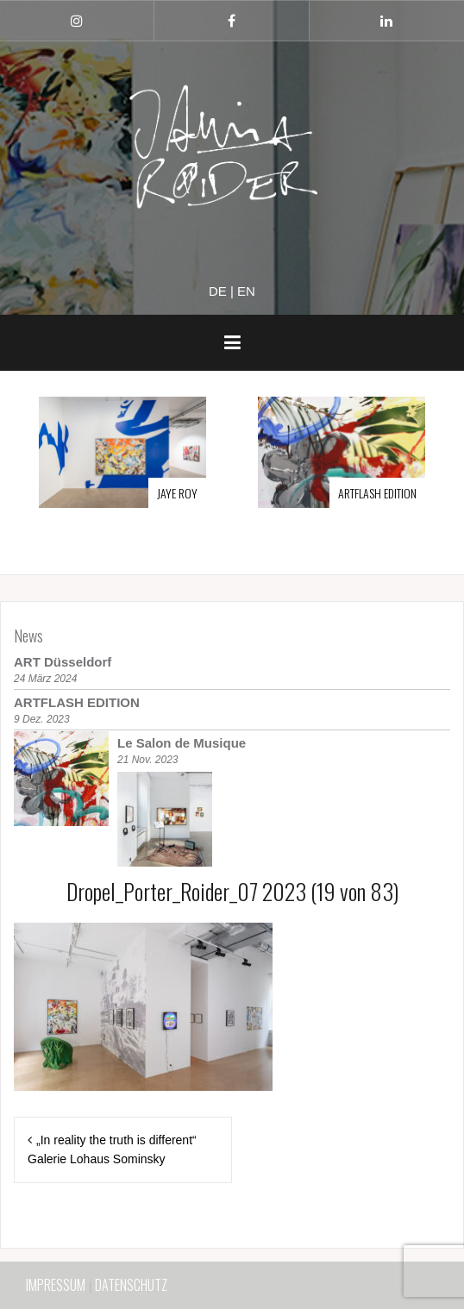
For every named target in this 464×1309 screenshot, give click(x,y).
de (218, 291)
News (28, 635)
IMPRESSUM (55, 1285)
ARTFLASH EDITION (377, 493)
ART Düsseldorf (62, 661)
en (246, 291)
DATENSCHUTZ (131, 1285)
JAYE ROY (177, 493)
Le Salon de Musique (181, 743)
